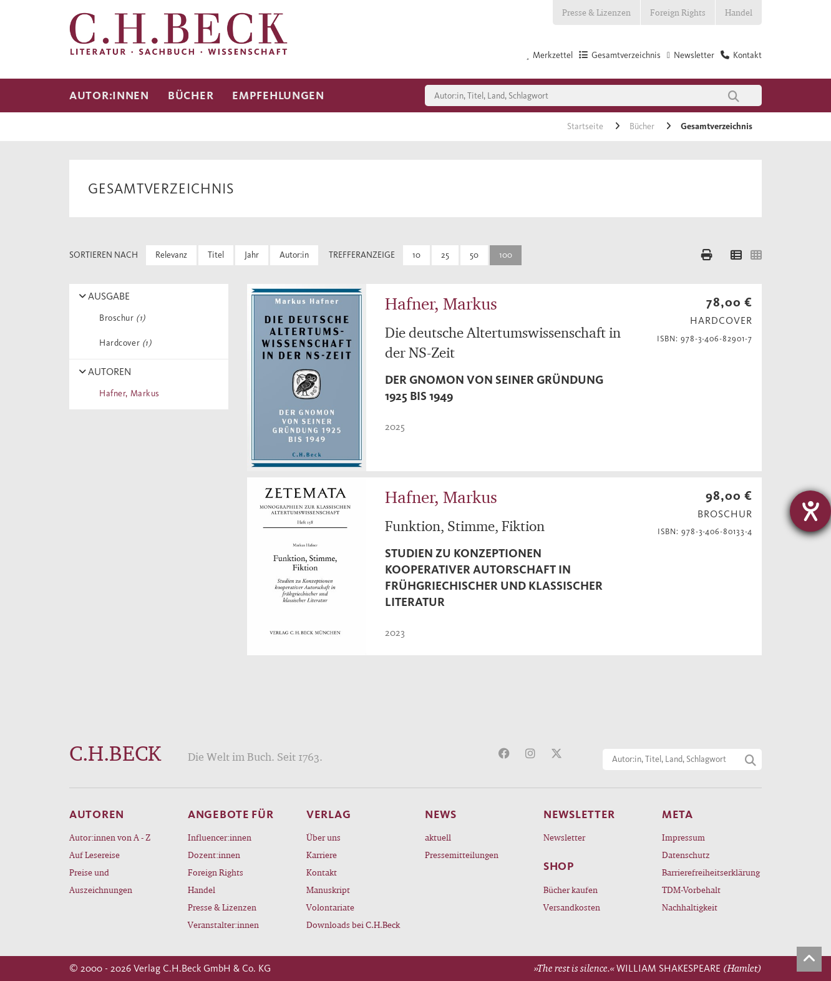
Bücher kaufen (570, 889)
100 (505, 255)
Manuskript (328, 889)
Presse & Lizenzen (596, 12)
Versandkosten (571, 907)
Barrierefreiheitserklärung (711, 872)
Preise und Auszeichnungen (100, 881)
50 (474, 255)
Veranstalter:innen (223, 924)
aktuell (438, 837)
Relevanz (171, 255)
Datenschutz (686, 854)
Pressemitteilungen (461, 854)
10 (416, 255)
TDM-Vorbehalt (691, 889)
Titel (216, 255)
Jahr (252, 255)
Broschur (120, 318)
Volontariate (330, 907)
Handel (738, 12)
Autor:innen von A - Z (109, 837)
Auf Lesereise (94, 854)
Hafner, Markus (127, 393)
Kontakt (321, 872)
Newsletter (564, 837)
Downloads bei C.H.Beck (353, 924)
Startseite (586, 126)
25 (445, 255)
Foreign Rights (678, 12)
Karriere (321, 854)
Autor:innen (109, 95)
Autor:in (294, 255)
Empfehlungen (278, 95)
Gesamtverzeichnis (716, 126)
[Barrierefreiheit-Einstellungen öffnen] (810, 511)
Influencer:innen (219, 837)
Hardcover (123, 343)
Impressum (683, 837)
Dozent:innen (214, 854)
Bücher (190, 95)
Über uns (323, 837)
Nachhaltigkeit (689, 907)
